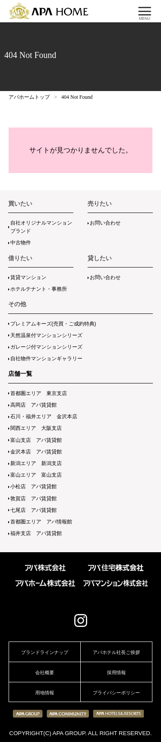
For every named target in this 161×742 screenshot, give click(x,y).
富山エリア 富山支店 (36, 475)
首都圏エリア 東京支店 (38, 393)
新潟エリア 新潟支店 (36, 463)
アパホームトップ (29, 97)
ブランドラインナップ (44, 652)
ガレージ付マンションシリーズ (46, 347)
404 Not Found (77, 97)
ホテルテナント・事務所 (38, 289)
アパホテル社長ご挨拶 (116, 652)
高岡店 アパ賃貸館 (33, 405)
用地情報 (44, 692)
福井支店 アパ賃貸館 (36, 533)
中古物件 (20, 243)
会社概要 (44, 672)
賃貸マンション (28, 277)
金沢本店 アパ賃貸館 (36, 452)
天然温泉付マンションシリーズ (46, 335)
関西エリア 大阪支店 (36, 428)
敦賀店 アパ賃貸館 (33, 499)
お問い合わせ (105, 223)
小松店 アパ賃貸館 (33, 487)
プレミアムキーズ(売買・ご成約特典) (53, 324)
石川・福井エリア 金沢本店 (43, 417)
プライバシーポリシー (116, 692)
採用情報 (116, 672)
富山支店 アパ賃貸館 (36, 440)
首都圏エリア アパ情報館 (41, 522)
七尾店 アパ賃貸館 (33, 510)
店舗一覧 (20, 373)
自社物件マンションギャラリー (46, 359)
